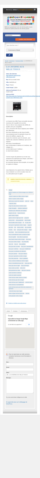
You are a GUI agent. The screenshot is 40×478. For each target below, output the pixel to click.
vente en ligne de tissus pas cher (16, 293)
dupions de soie (12, 213)
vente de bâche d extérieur (15, 272)
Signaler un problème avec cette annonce (17, 303)
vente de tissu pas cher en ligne (16, 280)
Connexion (30, 9)
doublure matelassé (22, 208)
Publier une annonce (25, 39)
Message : (8, 377)
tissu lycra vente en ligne (14, 241)
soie (15, 229)
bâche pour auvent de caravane (16, 201)
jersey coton (12, 220)
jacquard (27, 217)
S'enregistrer (22, 9)
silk (15, 227)
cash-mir (27, 201)
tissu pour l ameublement (27, 246)
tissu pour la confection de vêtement (17, 251)
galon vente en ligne (13, 215)
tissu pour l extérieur (13, 249)
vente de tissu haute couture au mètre (17, 277)
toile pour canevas (26, 270)
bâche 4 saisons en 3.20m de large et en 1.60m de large (21, 193)
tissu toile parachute (13, 258)
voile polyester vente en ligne (15, 295)
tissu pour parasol (13, 253)
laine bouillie (28, 220)
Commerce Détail (19, 60)
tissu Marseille (25, 241)
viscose (27, 293)
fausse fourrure (21, 213)
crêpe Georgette (12, 208)
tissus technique (25, 265)
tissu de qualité (12, 237)
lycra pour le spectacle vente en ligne (17, 225)
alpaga (10, 190)
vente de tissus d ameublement (16, 284)
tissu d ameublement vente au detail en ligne (19, 234)
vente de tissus (28, 282)
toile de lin (22, 268)
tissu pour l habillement (25, 249)
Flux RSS (34, 9)
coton (32, 201)
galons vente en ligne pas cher (16, 217)
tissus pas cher (28, 263)
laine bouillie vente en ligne (15, 222)
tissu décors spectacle (22, 237)
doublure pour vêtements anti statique (17, 210)
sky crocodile (28, 227)
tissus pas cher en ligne (14, 265)
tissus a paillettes (24, 258)
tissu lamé (28, 239)
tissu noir (11, 244)
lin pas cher (28, 222)
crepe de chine (12, 203)
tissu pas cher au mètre (14, 246)
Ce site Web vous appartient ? (15, 324)
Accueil (6, 60)
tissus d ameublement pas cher (16, 263)
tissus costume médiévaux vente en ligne (18, 260)
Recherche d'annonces (9, 55)
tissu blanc (11, 232)
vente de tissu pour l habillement (16, 282)
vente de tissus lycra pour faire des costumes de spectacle (20, 287)
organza (29, 225)
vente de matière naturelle (15, 275)
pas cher (11, 227)
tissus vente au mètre (14, 268)
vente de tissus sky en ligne (15, 291)
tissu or (16, 244)
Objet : (7, 372)
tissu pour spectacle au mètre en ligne (18, 256)
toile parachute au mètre (14, 270)
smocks (10, 229)
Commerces (11, 60)
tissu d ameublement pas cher (22, 232)
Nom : (7, 362)
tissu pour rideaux (23, 253)
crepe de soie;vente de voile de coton (17, 206)
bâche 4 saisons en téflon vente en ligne (18, 196)
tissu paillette (22, 244)
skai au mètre (20, 227)
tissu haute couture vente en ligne (17, 239)
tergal (30, 229)
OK (29, 324)
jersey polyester (19, 220)
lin (23, 222)
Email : (8, 367)
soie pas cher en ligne (22, 229)
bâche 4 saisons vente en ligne (16, 198)
